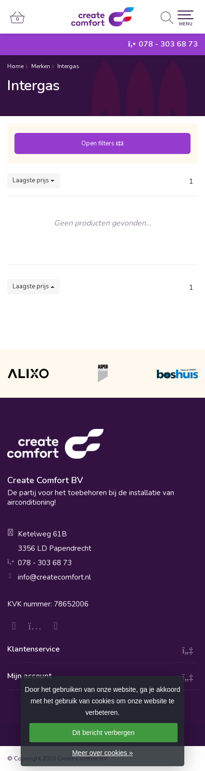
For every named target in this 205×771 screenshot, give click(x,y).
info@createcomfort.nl (54, 577)
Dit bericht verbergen (103, 732)
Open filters (102, 143)
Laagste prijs (33, 180)
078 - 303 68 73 (168, 44)
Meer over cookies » (102, 753)
